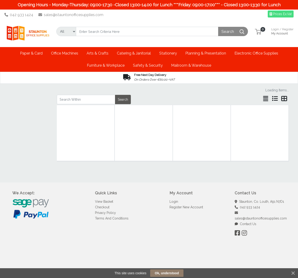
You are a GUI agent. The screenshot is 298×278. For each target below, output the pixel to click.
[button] (258, 31)
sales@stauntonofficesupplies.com (71, 15)
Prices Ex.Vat (281, 14)
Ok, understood (167, 273)
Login (173, 201)
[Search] (147, 31)
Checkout (102, 207)
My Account (282, 31)
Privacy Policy (105, 213)
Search (123, 99)
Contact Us (245, 224)
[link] (149, 261)
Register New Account (186, 207)
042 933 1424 (19, 15)
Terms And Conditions (112, 218)
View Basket (104, 201)
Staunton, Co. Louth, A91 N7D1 (259, 201)
